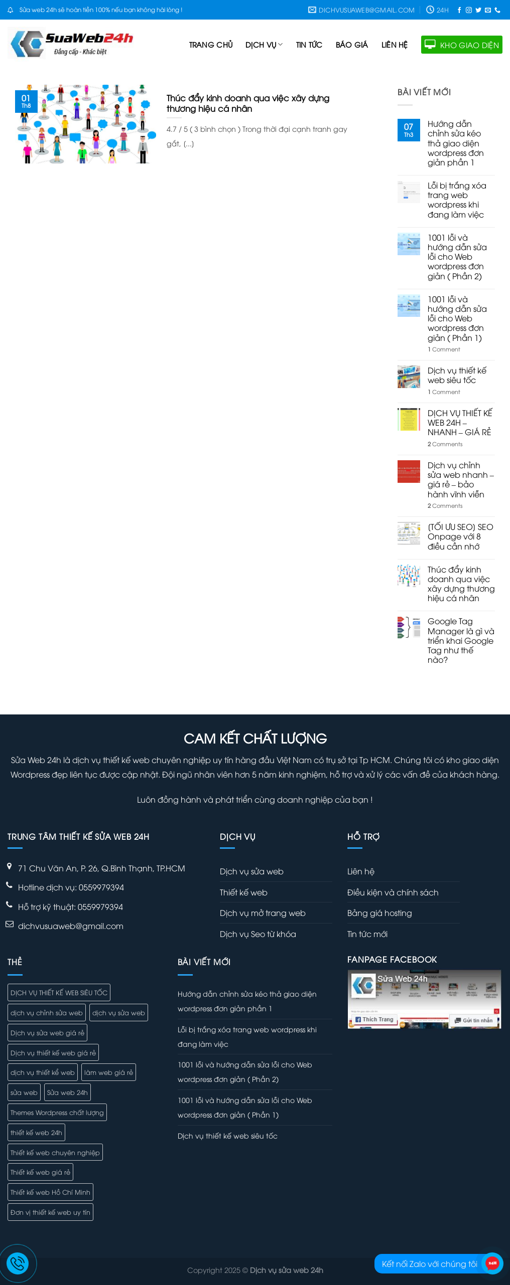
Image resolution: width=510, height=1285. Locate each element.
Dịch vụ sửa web (252, 870)
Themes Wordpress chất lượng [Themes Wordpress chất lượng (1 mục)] (57, 1112)
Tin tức (309, 44)
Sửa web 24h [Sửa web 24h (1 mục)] (67, 1091)
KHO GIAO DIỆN (462, 45)
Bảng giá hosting (379, 912)
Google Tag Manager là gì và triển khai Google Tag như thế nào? (461, 640)
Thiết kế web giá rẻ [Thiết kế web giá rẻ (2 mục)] (40, 1171)
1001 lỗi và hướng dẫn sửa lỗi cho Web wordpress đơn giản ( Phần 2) (457, 257)
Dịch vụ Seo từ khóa (258, 933)
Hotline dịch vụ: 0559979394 (71, 886)
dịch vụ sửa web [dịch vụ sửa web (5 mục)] (118, 1012)
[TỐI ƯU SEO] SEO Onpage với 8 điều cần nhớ (460, 536)
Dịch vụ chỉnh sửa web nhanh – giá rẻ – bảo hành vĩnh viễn (461, 479)
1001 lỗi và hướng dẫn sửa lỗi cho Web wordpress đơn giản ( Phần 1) (457, 318)
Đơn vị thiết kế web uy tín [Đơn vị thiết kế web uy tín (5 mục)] (50, 1211)
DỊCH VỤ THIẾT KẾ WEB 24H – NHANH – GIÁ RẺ (460, 422)
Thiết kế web (244, 891)
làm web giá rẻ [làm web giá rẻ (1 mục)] (108, 1071)
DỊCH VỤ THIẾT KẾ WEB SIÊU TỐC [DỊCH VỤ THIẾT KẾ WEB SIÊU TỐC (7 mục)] (59, 992)
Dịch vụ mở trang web (263, 912)
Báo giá (352, 44)
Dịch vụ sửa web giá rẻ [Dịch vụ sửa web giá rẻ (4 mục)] (47, 1032)
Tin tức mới (367, 933)
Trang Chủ (211, 44)
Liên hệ (394, 44)
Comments (445, 443)
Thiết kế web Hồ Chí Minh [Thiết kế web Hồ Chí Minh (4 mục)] (50, 1191)
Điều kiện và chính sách (393, 891)
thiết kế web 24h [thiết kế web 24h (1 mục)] (36, 1132)
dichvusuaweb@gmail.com (70, 925)
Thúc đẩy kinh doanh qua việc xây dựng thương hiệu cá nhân (461, 584)
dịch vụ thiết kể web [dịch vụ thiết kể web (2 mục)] (43, 1071)
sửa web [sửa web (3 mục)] (24, 1091)
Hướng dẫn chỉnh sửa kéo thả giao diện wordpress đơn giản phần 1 (456, 143)
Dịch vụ (264, 45)
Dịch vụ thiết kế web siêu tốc (457, 375)
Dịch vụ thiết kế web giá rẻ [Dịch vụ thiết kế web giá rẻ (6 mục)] (53, 1052)
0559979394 (100, 906)
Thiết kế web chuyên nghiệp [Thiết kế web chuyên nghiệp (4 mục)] (55, 1152)
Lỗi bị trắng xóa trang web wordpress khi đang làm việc (457, 199)
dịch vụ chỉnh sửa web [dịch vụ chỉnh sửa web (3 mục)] (47, 1012)
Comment (444, 348)
